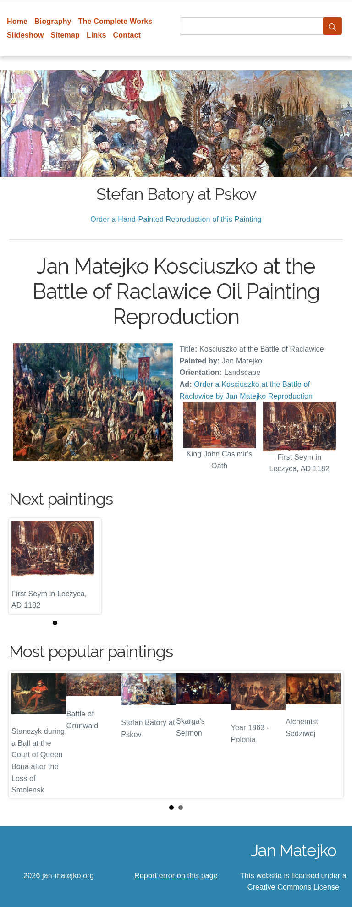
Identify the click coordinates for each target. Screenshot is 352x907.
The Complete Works (115, 21)
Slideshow (25, 35)
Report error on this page (176, 876)
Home (17, 21)
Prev (23, 734)
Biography (53, 21)
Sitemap (65, 35)
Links (96, 35)
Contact (127, 35)
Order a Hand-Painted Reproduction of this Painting (176, 219)
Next (328, 734)
